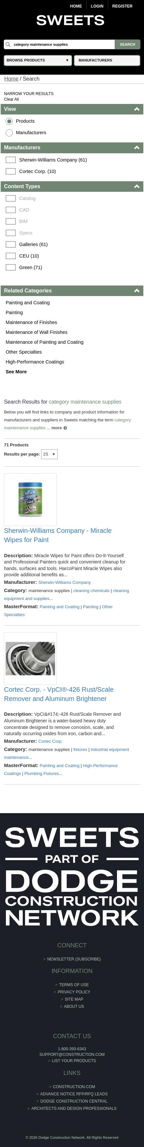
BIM (23, 221)
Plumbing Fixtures (41, 773)
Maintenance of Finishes (31, 322)
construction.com (74, 1087)
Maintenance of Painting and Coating (44, 342)
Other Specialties (24, 352)
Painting (14, 312)
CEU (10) (29, 256)
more (56, 427)
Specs (25, 233)
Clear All (11, 99)
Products (25, 121)
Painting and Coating (28, 302)
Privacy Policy (74, 992)
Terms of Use (74, 985)
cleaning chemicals (91, 590)
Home (76, 6)
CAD (24, 209)
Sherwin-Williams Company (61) (53, 159)
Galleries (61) (33, 244)
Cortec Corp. (50, 741)
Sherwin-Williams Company (64, 582)
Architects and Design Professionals (74, 1108)
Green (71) (30, 267)
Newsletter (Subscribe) (74, 959)
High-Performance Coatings (35, 361)
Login (97, 6)
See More (16, 371)
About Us (74, 1006)
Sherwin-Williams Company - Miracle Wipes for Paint (58, 535)
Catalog (27, 198)
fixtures (80, 749)
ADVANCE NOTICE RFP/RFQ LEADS (73, 1094)
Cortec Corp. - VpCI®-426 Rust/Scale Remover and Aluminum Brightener (59, 694)
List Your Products (74, 1061)
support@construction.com (72, 1054)
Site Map (74, 999)
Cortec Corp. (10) (37, 171)
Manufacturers (31, 132)
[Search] (72, 44)
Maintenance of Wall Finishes (36, 332)
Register (122, 6)
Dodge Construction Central (74, 1101)
